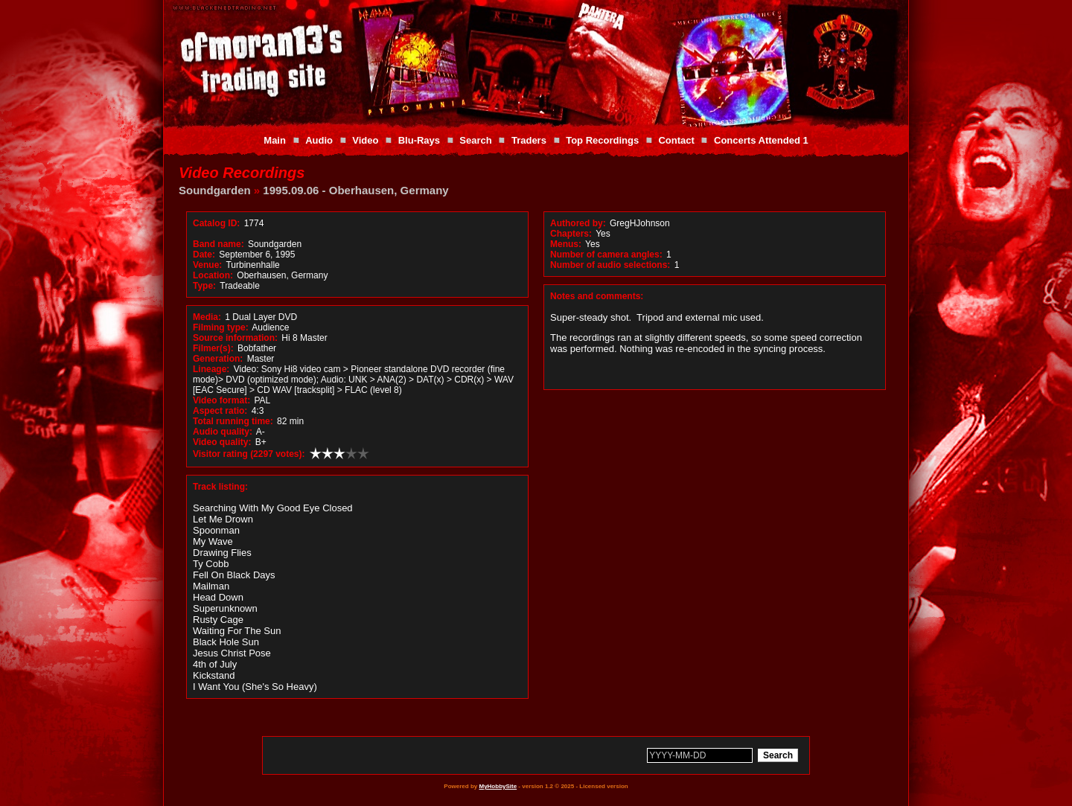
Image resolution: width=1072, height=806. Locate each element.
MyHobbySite (498, 786)
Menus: (565, 244)
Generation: (218, 359)
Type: (204, 286)
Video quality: (222, 442)
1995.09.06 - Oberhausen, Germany (355, 190)
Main (275, 140)
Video (365, 140)
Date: (204, 254)
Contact (676, 140)
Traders (528, 140)
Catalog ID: (216, 223)
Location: (213, 275)
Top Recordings (602, 140)
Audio (319, 140)
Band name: (218, 244)
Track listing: (220, 487)
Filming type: (221, 327)
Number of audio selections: (610, 265)
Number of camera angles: (606, 254)
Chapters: (571, 233)
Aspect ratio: (220, 411)
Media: (207, 317)
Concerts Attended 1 (761, 140)
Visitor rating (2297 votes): (249, 454)
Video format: (221, 400)
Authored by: (578, 223)
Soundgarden (215, 190)
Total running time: (233, 421)
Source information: (235, 338)
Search (475, 140)
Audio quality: (222, 431)
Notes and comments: (596, 296)
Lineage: (211, 369)
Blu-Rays (419, 140)
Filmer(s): (213, 348)
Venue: (207, 265)
